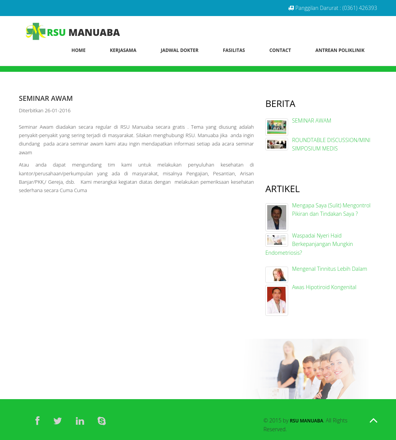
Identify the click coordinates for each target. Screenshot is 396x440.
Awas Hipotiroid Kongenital (324, 287)
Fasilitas (234, 50)
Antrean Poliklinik (339, 50)
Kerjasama (123, 50)
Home (79, 50)
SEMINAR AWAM (311, 120)
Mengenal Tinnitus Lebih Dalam (329, 268)
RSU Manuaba (306, 420)
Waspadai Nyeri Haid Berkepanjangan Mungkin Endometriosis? (309, 244)
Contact (280, 50)
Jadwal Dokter (180, 50)
